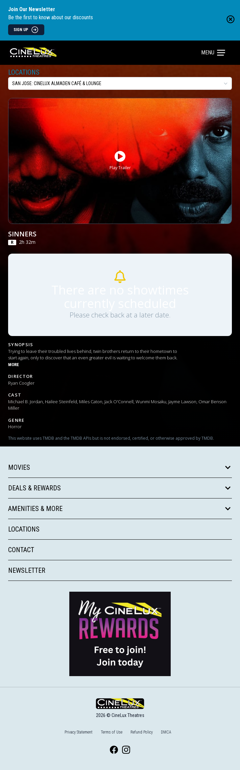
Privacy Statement (79, 732)
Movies (120, 467)
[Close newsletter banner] (230, 19)
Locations (24, 72)
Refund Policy (141, 732)
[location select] (120, 83)
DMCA (166, 732)
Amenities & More (120, 509)
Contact (21, 550)
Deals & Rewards (120, 488)
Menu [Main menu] (213, 53)
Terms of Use (111, 732)
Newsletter (26, 570)
